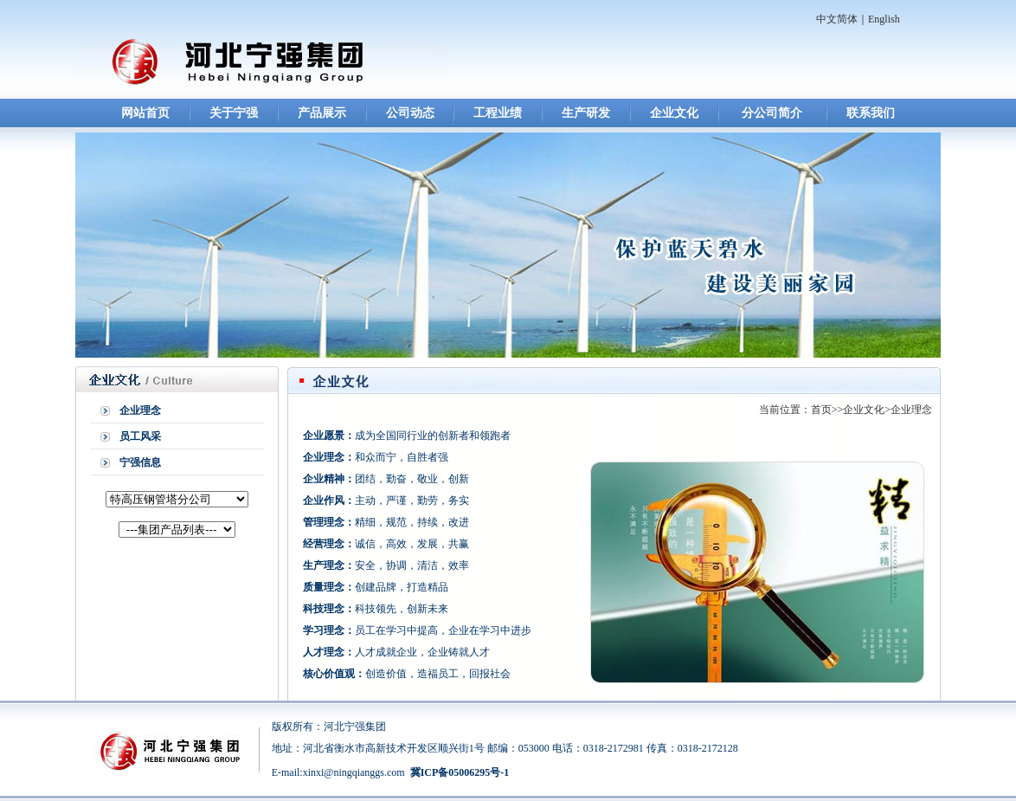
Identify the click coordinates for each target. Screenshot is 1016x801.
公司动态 (410, 113)
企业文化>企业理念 (887, 410)
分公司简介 (772, 113)
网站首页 (145, 113)
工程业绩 (497, 113)
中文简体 (837, 19)
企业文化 (674, 113)
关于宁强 (233, 113)
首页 (821, 410)
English (884, 19)
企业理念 (140, 410)
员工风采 (140, 436)
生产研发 (586, 113)
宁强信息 (140, 462)
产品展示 (322, 113)
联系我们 (870, 113)
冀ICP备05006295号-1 (460, 772)
